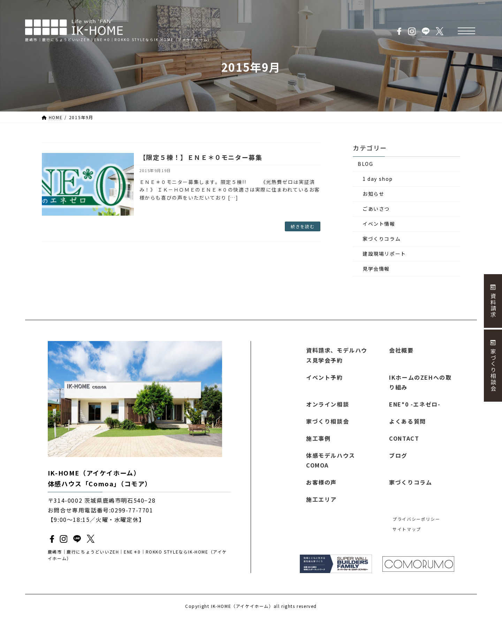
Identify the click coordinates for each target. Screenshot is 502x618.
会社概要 (401, 350)
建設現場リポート (384, 253)
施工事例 (318, 438)
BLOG (365, 164)
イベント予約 (324, 377)
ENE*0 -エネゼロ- (414, 404)
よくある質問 (407, 421)
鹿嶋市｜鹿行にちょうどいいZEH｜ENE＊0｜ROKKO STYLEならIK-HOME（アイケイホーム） (137, 555)
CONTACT (404, 438)
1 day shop (378, 179)
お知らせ (373, 194)
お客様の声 (321, 482)
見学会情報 (376, 268)
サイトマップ (407, 529)
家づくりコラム (382, 238)
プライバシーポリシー (416, 519)
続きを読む (302, 226)
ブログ (398, 455)
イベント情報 (379, 224)
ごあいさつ (376, 209)
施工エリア (321, 499)
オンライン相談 (327, 404)
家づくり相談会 (327, 421)
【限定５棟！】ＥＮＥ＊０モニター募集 (201, 157)
